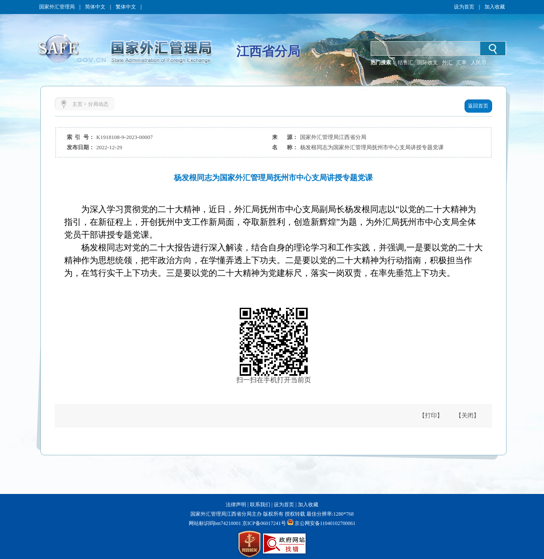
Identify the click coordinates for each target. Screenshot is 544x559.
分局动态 (98, 104)
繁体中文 (126, 7)
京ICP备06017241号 (263, 523)
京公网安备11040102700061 (325, 523)
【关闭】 (467, 415)
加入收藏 (494, 7)
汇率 (461, 62)
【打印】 (431, 415)
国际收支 (427, 62)
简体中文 (95, 7)
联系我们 (260, 505)
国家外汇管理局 (57, 7)
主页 (77, 104)
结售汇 (405, 62)
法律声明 (236, 505)
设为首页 (464, 7)
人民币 (478, 62)
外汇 (447, 62)
